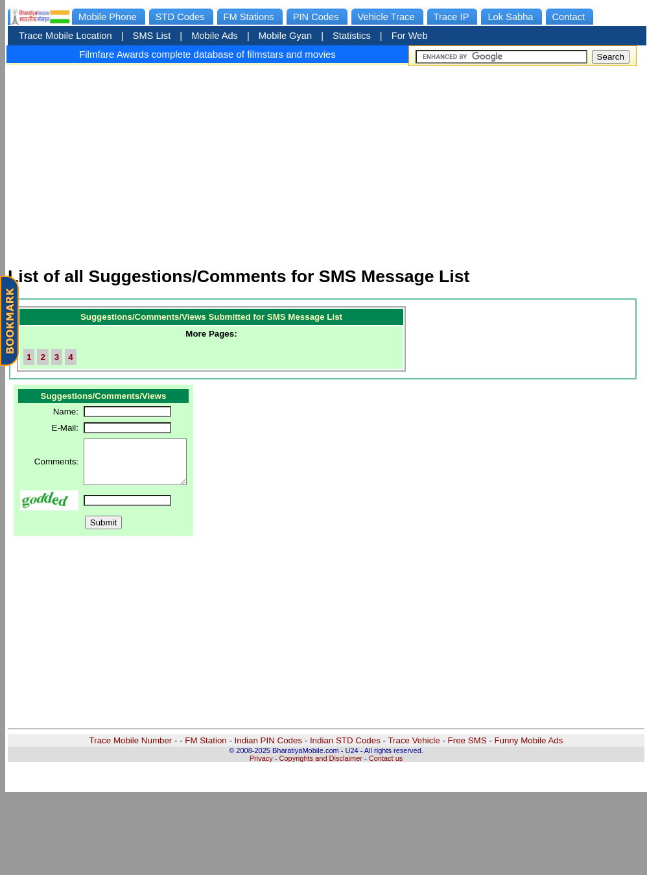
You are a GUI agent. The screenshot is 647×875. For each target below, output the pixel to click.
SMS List (152, 35)
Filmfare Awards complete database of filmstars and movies (207, 54)
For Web (410, 35)
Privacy (261, 758)
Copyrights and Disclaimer (320, 758)
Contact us (386, 758)
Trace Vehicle (414, 740)
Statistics (352, 35)
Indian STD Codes (345, 740)
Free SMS (467, 740)
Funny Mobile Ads (528, 740)
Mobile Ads (214, 35)
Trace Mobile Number (130, 740)
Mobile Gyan (285, 35)
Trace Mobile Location (65, 35)
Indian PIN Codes (268, 740)
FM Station (205, 740)
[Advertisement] (326, 160)
